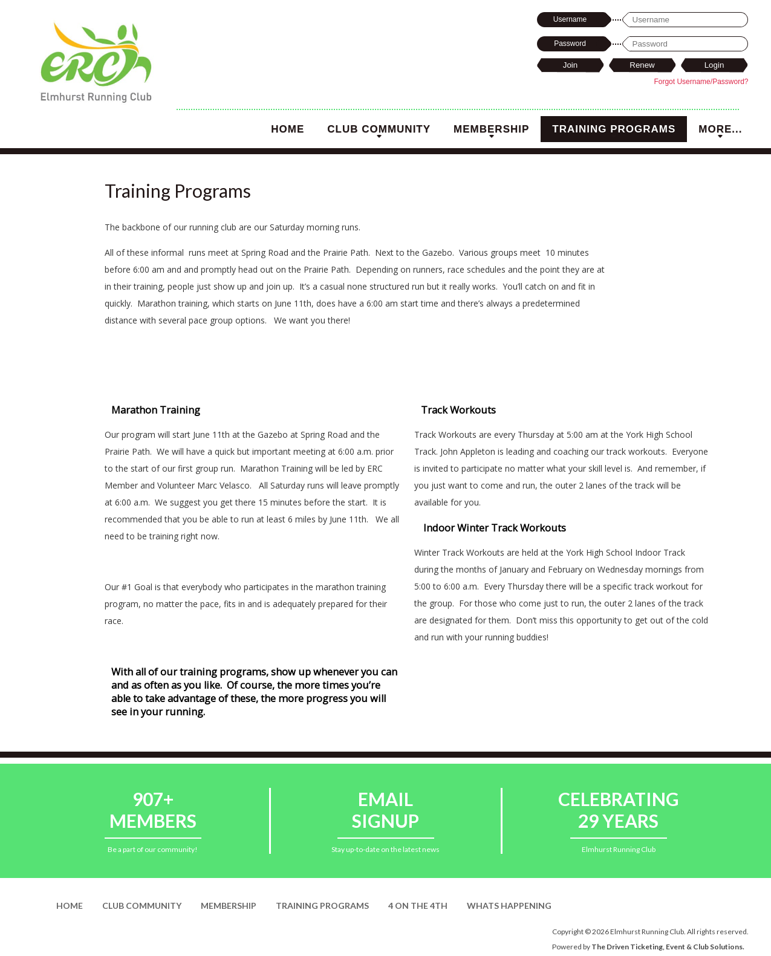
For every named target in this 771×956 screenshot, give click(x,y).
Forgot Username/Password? (701, 81)
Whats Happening (509, 905)
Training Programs (613, 132)
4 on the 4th (417, 905)
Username (570, 19)
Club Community (379, 132)
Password (570, 43)
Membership (491, 132)
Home (287, 129)
